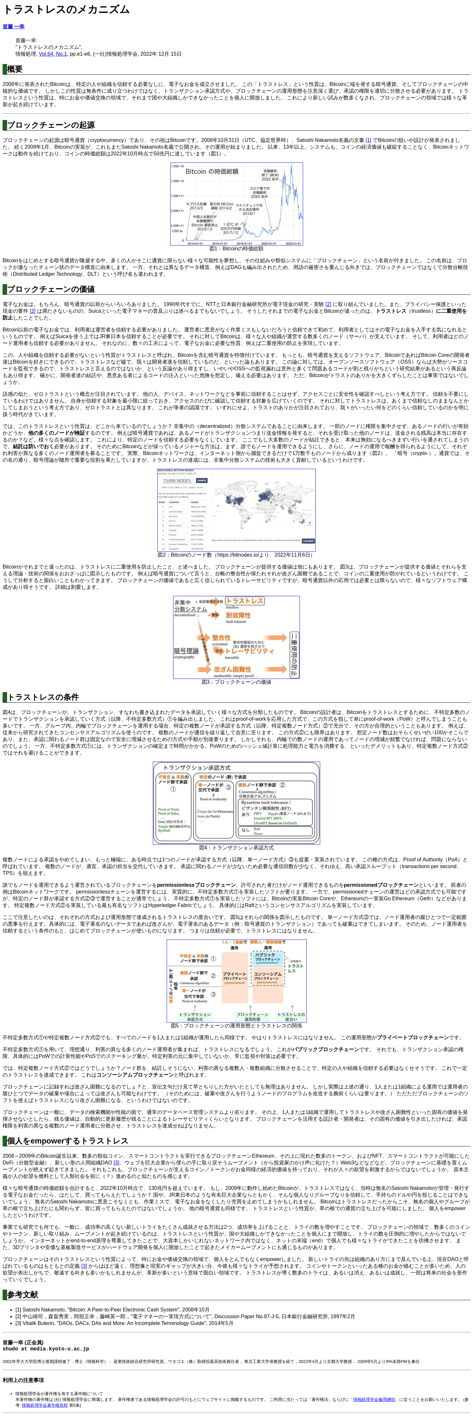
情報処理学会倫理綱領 (374, 1400)
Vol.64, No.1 (53, 54)
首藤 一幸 (13, 26)
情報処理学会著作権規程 (45, 1406)
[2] (328, 304)
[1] (368, 140)
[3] (116, 1162)
